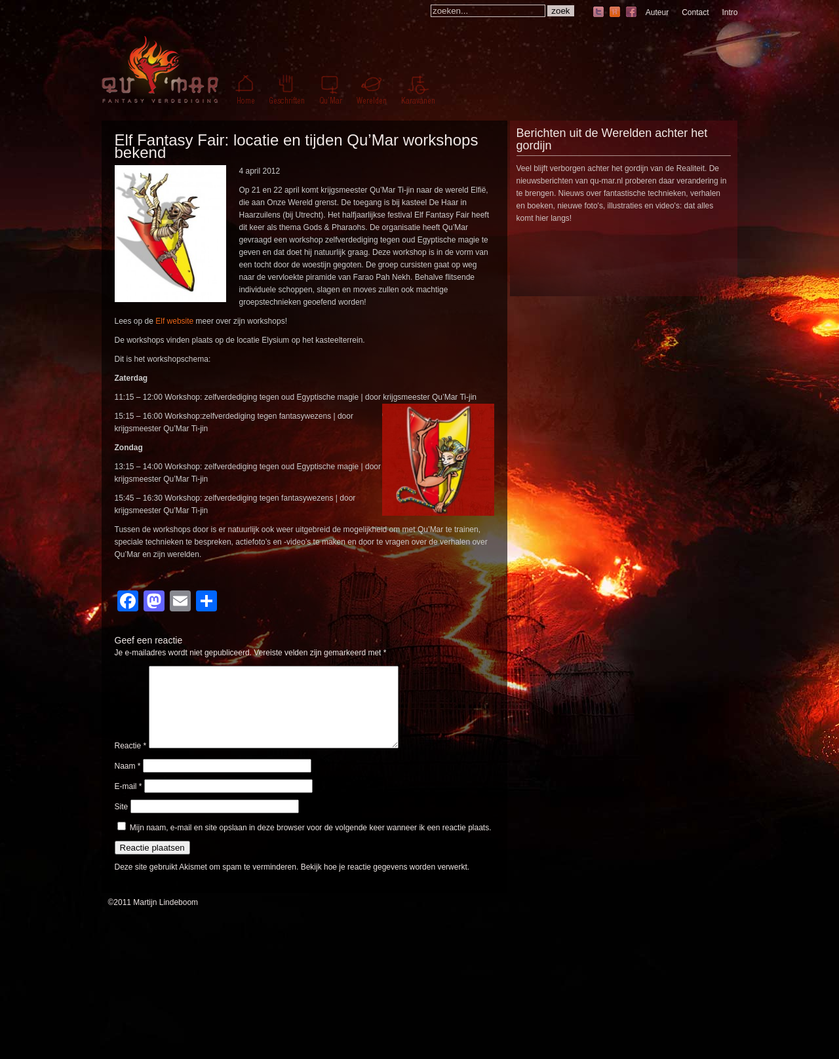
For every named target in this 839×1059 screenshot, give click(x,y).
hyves (615, 13)
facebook (631, 13)
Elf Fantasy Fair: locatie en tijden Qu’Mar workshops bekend (296, 146)
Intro (729, 12)
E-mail (128, 802)
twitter (598, 13)
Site (121, 822)
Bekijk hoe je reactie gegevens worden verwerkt (384, 882)
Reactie (131, 761)
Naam (128, 781)
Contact (695, 12)
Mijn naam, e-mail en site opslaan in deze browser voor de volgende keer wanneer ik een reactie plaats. (311, 843)
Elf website (174, 321)
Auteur (657, 12)
